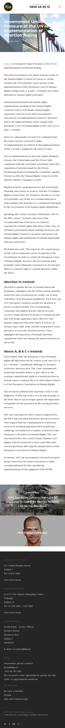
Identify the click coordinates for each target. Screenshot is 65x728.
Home (7, 63)
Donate (8, 695)
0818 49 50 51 (40, 7)
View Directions (12, 579)
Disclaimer (33, 715)
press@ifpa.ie (11, 667)
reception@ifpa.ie (21, 649)
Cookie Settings (22, 715)
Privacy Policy (43, 715)
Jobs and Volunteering (16, 698)
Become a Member (13, 691)
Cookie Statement (10, 715)
